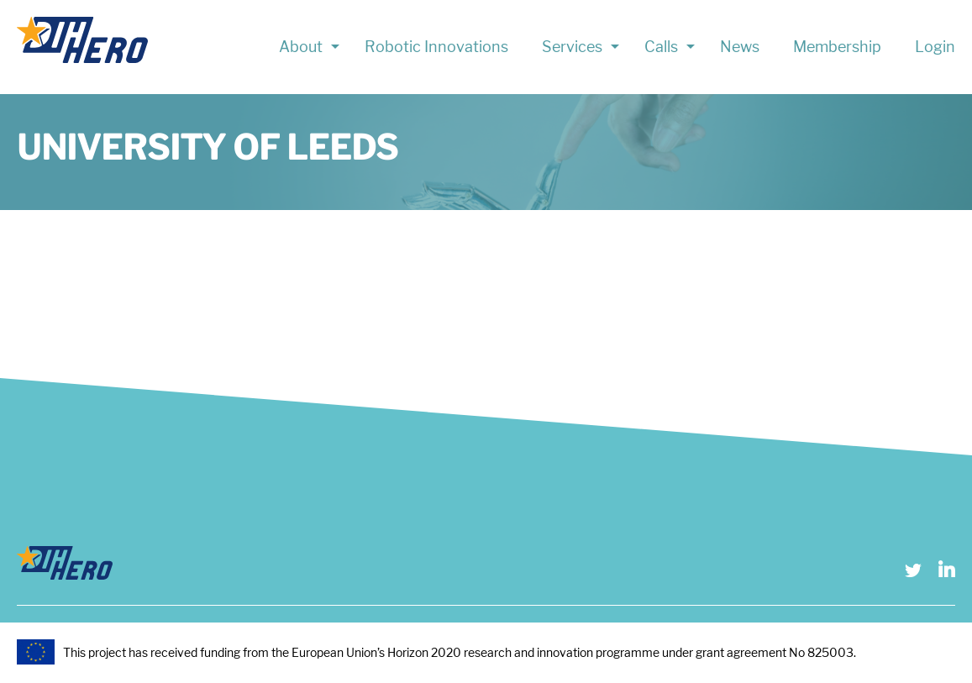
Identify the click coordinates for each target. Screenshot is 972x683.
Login (935, 46)
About (301, 46)
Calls (661, 46)
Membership (837, 46)
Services (572, 46)
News (739, 46)
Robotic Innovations (436, 46)
